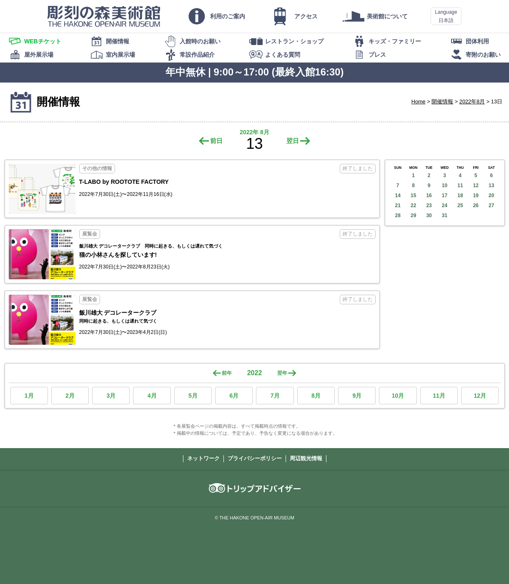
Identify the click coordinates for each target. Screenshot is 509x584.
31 (444, 215)
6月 (233, 395)
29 (413, 215)
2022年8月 (472, 101)
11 (460, 185)
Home (418, 101)
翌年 (282, 373)
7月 (275, 395)
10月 (398, 395)
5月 (193, 395)
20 (491, 195)
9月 (356, 395)
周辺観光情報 (306, 458)
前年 (227, 373)
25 (460, 205)
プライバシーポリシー (255, 458)
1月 (29, 395)
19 (476, 195)
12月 (480, 395)
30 (428, 215)
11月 (439, 395)
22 (413, 205)
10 (444, 185)
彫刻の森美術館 (104, 16)
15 (413, 195)
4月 (152, 395)
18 (460, 195)
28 (398, 215)
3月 (110, 395)
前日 (216, 140)
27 (491, 205)
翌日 (292, 140)
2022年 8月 (254, 132)
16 (428, 195)
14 (398, 195)
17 (444, 195)
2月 (70, 395)
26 (476, 205)
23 (428, 205)
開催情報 (442, 101)
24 (444, 205)
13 (491, 185)
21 (398, 205)
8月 (316, 395)
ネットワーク (203, 458)
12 (476, 185)
